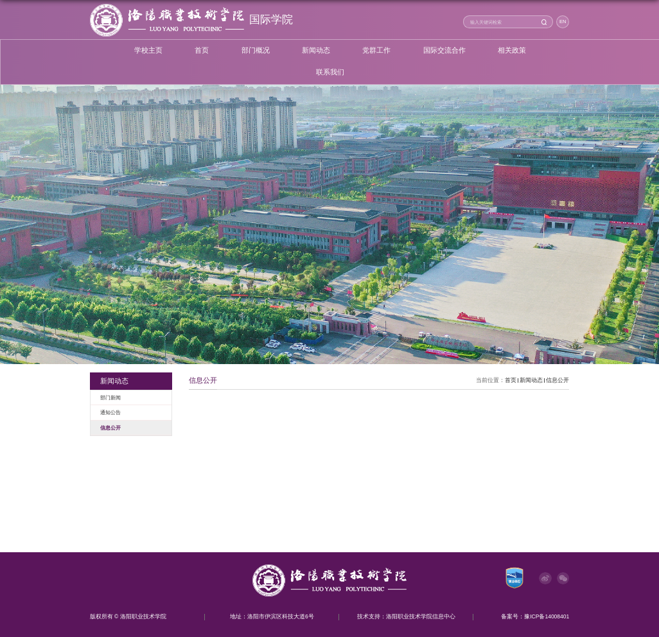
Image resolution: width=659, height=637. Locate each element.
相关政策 (512, 50)
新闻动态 (316, 50)
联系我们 (330, 72)
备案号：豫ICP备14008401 (535, 616)
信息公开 (557, 380)
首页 (202, 50)
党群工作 (376, 50)
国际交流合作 (444, 50)
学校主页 (148, 50)
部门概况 (256, 50)
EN (562, 21)
